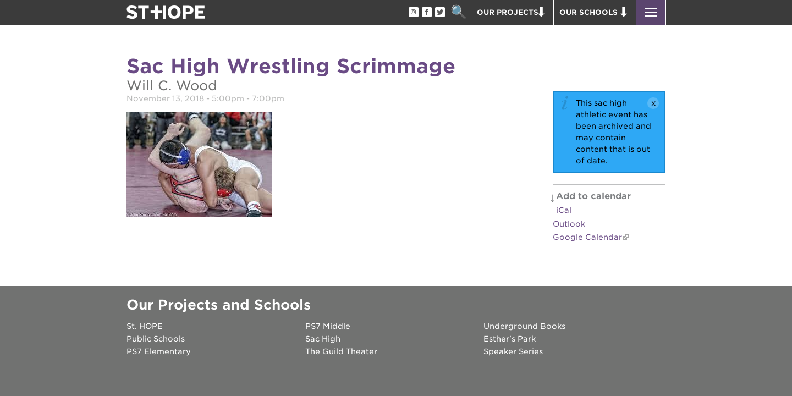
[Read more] (199, 166)
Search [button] (458, 12)
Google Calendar (587, 237)
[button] (651, 12)
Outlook (569, 223)
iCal (563, 210)
